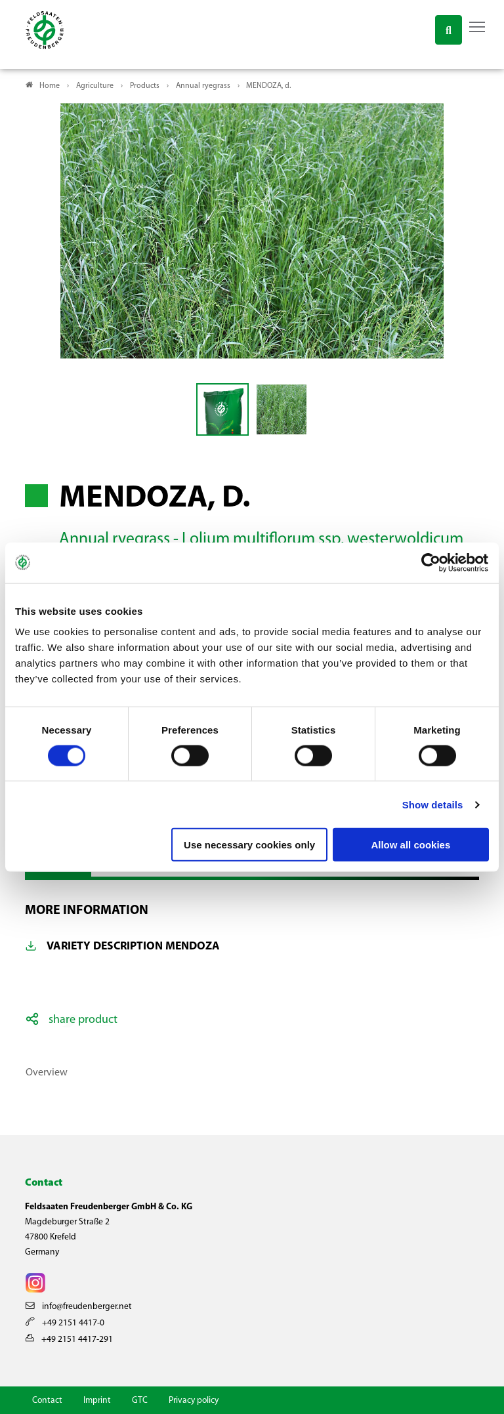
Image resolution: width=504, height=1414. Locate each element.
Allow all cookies (410, 844)
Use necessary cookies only (249, 844)
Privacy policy (194, 1400)
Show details (432, 804)
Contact (47, 1400)
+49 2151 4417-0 (65, 1323)
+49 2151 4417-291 (69, 1339)
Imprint (97, 1400)
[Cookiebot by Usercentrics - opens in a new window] (431, 562)
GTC (140, 1400)
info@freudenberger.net (79, 1307)
